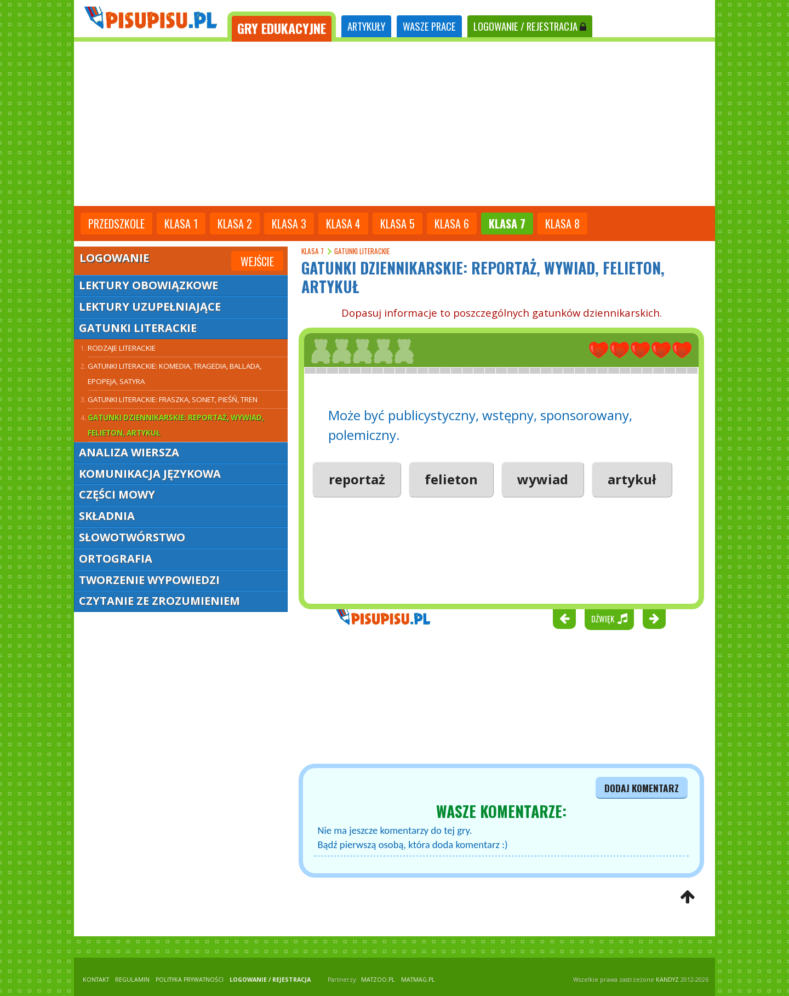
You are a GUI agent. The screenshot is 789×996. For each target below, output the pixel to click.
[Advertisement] (394, 124)
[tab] (281, 27)
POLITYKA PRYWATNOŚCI (190, 979)
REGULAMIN (132, 979)
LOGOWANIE (529, 26)
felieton (451, 479)
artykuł (632, 479)
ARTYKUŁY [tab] (366, 26)
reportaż (357, 479)
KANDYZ (667, 979)
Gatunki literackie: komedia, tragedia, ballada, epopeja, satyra (174, 373)
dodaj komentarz (641, 788)
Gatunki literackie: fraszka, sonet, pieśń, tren (173, 399)
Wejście (257, 261)
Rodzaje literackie (122, 348)
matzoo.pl (378, 979)
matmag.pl (418, 979)
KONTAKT (96, 979)
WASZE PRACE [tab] (429, 26)
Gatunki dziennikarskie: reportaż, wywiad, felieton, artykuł (176, 425)
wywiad (542, 479)
